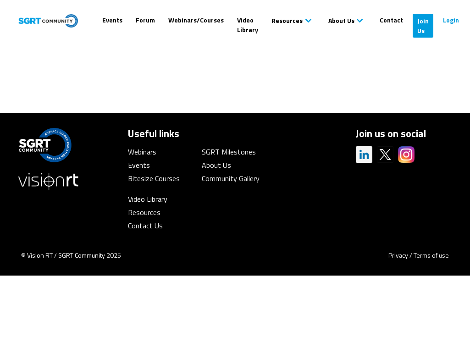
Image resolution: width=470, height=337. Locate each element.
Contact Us (145, 225)
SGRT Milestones (229, 151)
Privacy (398, 255)
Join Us (423, 25)
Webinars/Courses (196, 20)
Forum (145, 20)
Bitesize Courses (154, 178)
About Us (341, 20)
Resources (287, 20)
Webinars (142, 151)
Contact (391, 20)
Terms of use (431, 255)
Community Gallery (231, 178)
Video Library (247, 24)
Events (112, 20)
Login (451, 20)
